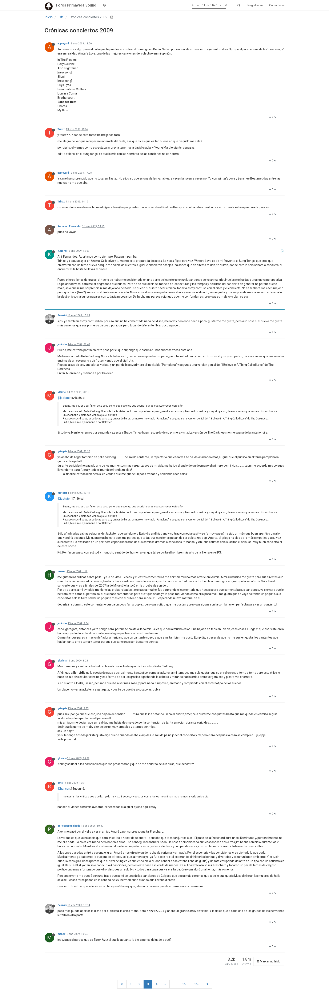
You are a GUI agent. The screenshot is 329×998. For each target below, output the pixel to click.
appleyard (63, 43)
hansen (61, 571)
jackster (62, 344)
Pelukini (62, 315)
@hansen (63, 788)
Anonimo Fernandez (69, 226)
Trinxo (61, 129)
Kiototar (62, 492)
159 (196, 984)
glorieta (62, 660)
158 (184, 984)
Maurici (61, 392)
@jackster (64, 397)
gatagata (62, 451)
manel (61, 934)
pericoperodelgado (68, 825)
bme (60, 782)
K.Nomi (62, 250)
